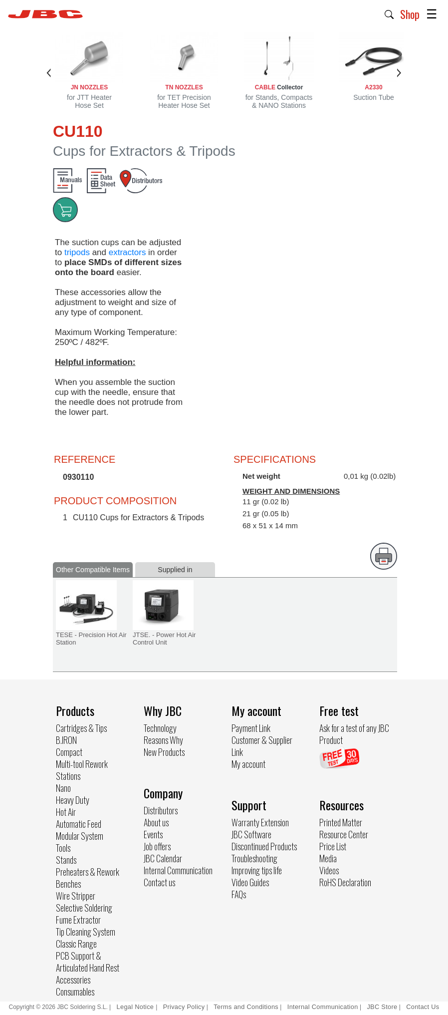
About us (156, 822)
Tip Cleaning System (85, 931)
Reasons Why (163, 739)
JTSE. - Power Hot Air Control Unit (164, 638)
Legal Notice (136, 1007)
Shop (410, 14)
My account (248, 763)
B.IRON (66, 739)
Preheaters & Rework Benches (87, 877)
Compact (69, 751)
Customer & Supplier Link (261, 745)
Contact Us (422, 1007)
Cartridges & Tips (81, 727)
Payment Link (250, 727)
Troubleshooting (254, 858)
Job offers (157, 846)
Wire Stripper (75, 895)
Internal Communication (178, 870)
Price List (332, 846)
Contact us (159, 882)
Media (328, 858)
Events (153, 834)
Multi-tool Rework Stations (82, 769)
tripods (77, 252)
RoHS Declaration (345, 882)
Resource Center (343, 834)
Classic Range (76, 943)
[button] (389, 13)
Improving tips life (256, 870)
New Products (164, 751)
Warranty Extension (260, 822)
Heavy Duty (72, 799)
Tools (63, 847)
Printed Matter (340, 822)
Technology (160, 727)
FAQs (238, 894)
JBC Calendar (163, 858)
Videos (329, 870)
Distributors (161, 810)
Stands (66, 859)
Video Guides (250, 882)
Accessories (73, 979)
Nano (63, 787)
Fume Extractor (78, 919)
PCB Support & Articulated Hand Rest (87, 961)
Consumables (75, 991)
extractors (127, 252)
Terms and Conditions (246, 1007)
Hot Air (66, 811)
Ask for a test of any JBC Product (354, 733)
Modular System (79, 835)
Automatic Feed (78, 823)
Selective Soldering (84, 907)
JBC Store (382, 1007)
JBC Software (251, 834)
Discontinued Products (264, 846)
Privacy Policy (184, 1007)
